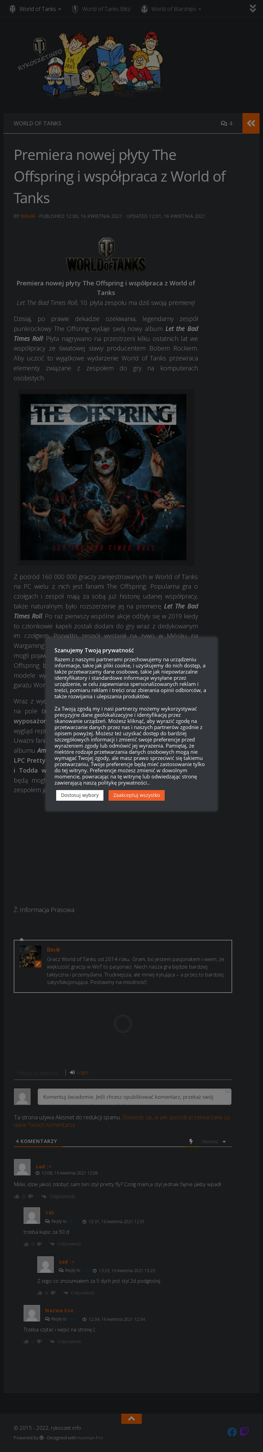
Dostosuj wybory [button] (80, 795)
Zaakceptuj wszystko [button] (136, 795)
